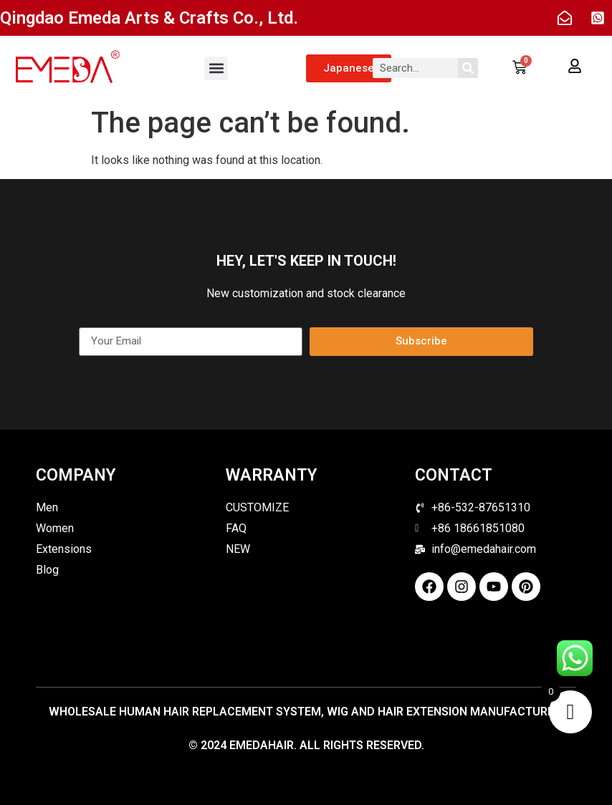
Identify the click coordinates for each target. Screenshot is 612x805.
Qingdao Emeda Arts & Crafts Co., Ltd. (149, 18)
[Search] (468, 68)
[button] (216, 68)
